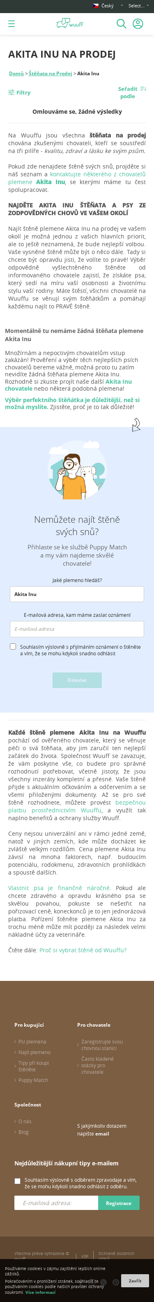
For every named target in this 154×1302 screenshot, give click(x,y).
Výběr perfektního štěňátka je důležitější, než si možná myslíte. (72, 403)
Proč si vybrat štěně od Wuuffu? (82, 950)
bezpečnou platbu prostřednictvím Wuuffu (77, 806)
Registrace (118, 1203)
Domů (16, 73)
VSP (84, 1256)
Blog (23, 1132)
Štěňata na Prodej (50, 73)
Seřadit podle (128, 92)
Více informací (40, 1292)
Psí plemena (32, 1041)
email (102, 1133)
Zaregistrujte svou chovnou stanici (102, 1044)
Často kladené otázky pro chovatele (97, 1065)
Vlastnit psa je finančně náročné (59, 888)
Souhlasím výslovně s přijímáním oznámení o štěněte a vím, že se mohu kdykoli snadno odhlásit (80, 650)
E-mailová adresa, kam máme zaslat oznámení (77, 615)
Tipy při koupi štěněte (33, 1066)
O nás (25, 1121)
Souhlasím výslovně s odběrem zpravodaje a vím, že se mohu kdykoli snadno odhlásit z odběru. (81, 1183)
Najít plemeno (34, 1052)
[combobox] (77, 594)
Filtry (23, 92)
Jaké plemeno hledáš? (77, 580)
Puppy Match (33, 1080)
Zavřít (135, 1281)
